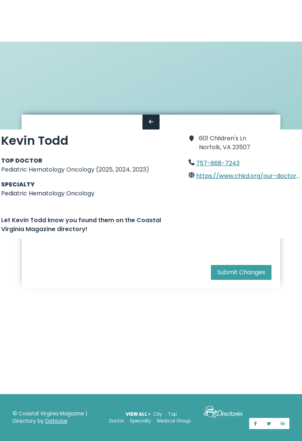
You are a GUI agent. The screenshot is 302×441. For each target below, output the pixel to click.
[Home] (4, 20)
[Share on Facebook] (255, 423)
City (157, 414)
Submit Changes (241, 272)
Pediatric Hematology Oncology (47, 193)
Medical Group (173, 421)
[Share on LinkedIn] (283, 423)
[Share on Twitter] (269, 423)
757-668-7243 (218, 163)
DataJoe (56, 421)
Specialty (140, 421)
